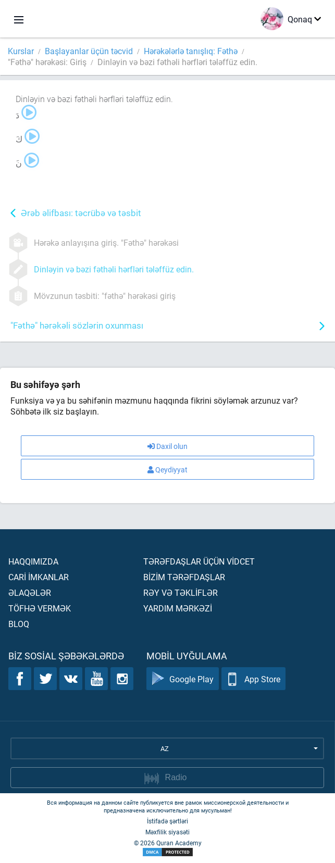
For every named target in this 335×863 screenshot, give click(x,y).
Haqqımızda (33, 561)
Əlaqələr (29, 592)
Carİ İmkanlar (38, 576)
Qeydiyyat (167, 469)
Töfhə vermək (39, 608)
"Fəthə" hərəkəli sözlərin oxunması (76, 325)
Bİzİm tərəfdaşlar (184, 576)
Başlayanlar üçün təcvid (89, 50)
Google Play (183, 679)
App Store (253, 679)
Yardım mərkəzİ (177, 608)
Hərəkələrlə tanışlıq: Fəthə (191, 50)
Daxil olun (167, 446)
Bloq (18, 623)
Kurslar (21, 50)
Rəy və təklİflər (180, 592)
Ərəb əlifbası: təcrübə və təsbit (81, 213)
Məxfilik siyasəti (167, 832)
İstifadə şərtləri (167, 821)
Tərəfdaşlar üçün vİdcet (199, 561)
